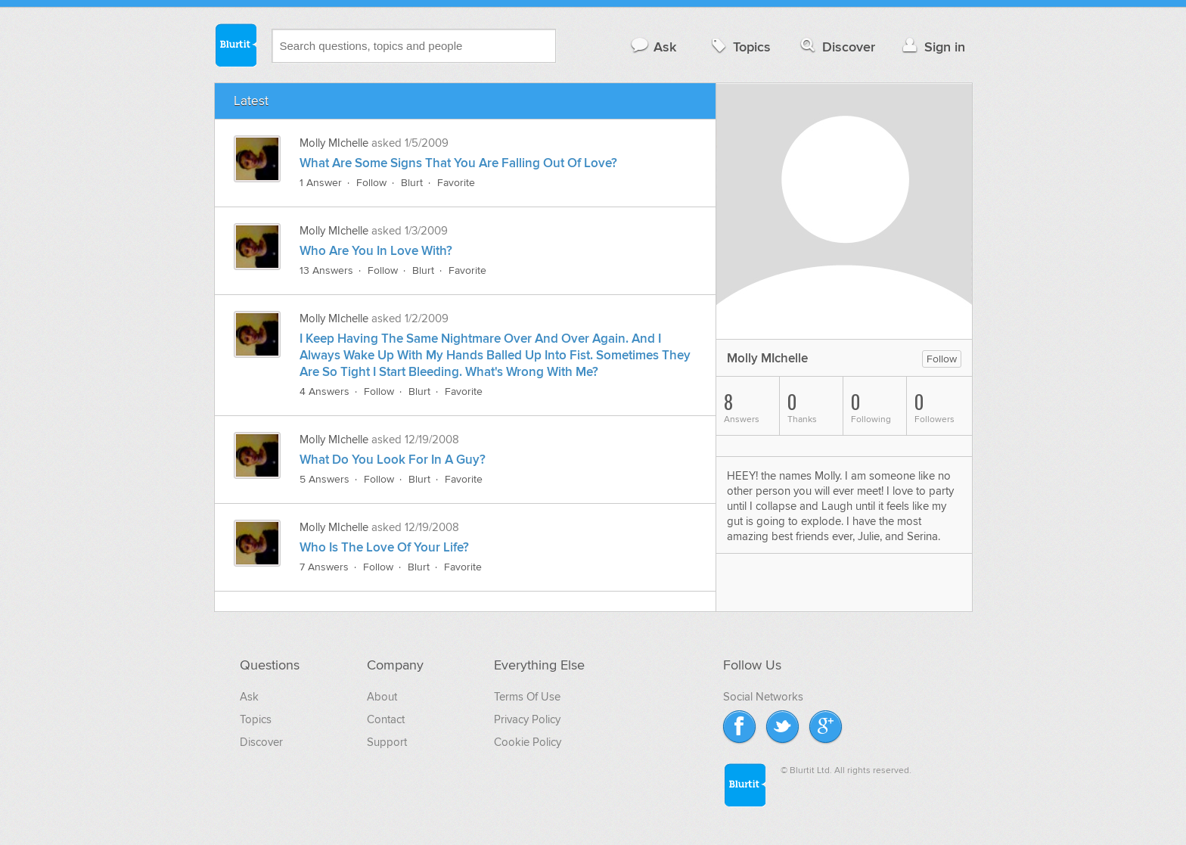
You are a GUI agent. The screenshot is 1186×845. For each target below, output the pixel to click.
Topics (739, 46)
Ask (653, 46)
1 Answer (321, 182)
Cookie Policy (527, 742)
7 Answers (324, 567)
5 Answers (324, 479)
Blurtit (235, 44)
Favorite (456, 182)
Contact (386, 719)
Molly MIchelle (334, 143)
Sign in (932, 46)
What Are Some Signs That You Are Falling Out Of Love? (458, 163)
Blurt (412, 182)
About (382, 697)
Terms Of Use (527, 697)
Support (387, 742)
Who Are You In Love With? (376, 251)
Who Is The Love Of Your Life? (384, 547)
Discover (836, 46)
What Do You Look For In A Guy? (393, 460)
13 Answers (326, 270)
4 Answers (324, 391)
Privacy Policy (527, 719)
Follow (371, 182)
